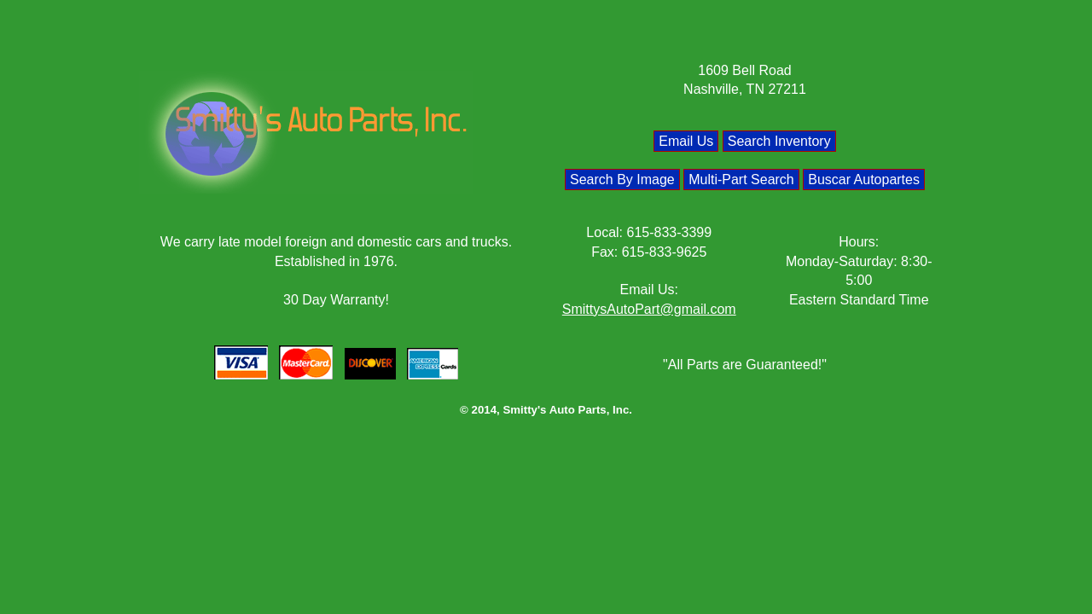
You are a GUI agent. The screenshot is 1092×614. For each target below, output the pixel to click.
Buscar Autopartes (864, 179)
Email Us (686, 141)
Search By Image (622, 179)
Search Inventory (779, 141)
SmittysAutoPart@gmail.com (649, 309)
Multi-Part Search (741, 179)
